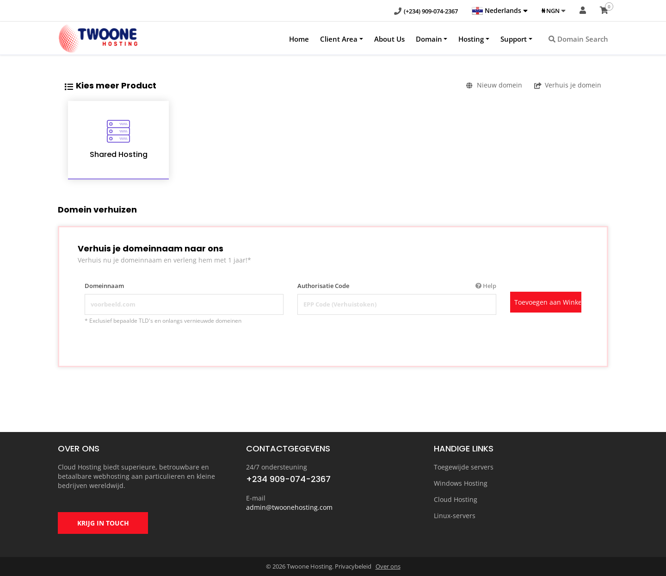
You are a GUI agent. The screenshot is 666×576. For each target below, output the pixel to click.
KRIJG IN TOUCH (103, 523)
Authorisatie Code (396, 286)
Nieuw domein (494, 85)
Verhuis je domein (567, 85)
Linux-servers (454, 515)
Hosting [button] (471, 39)
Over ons (388, 566)
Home (299, 39)
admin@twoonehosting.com (289, 507)
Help (485, 286)
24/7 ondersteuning (276, 467)
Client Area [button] (339, 39)
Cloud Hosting (455, 499)
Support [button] (513, 39)
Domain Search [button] (578, 39)
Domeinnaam (104, 286)
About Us (389, 39)
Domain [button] (429, 39)
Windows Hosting (460, 483)
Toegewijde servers (463, 467)
